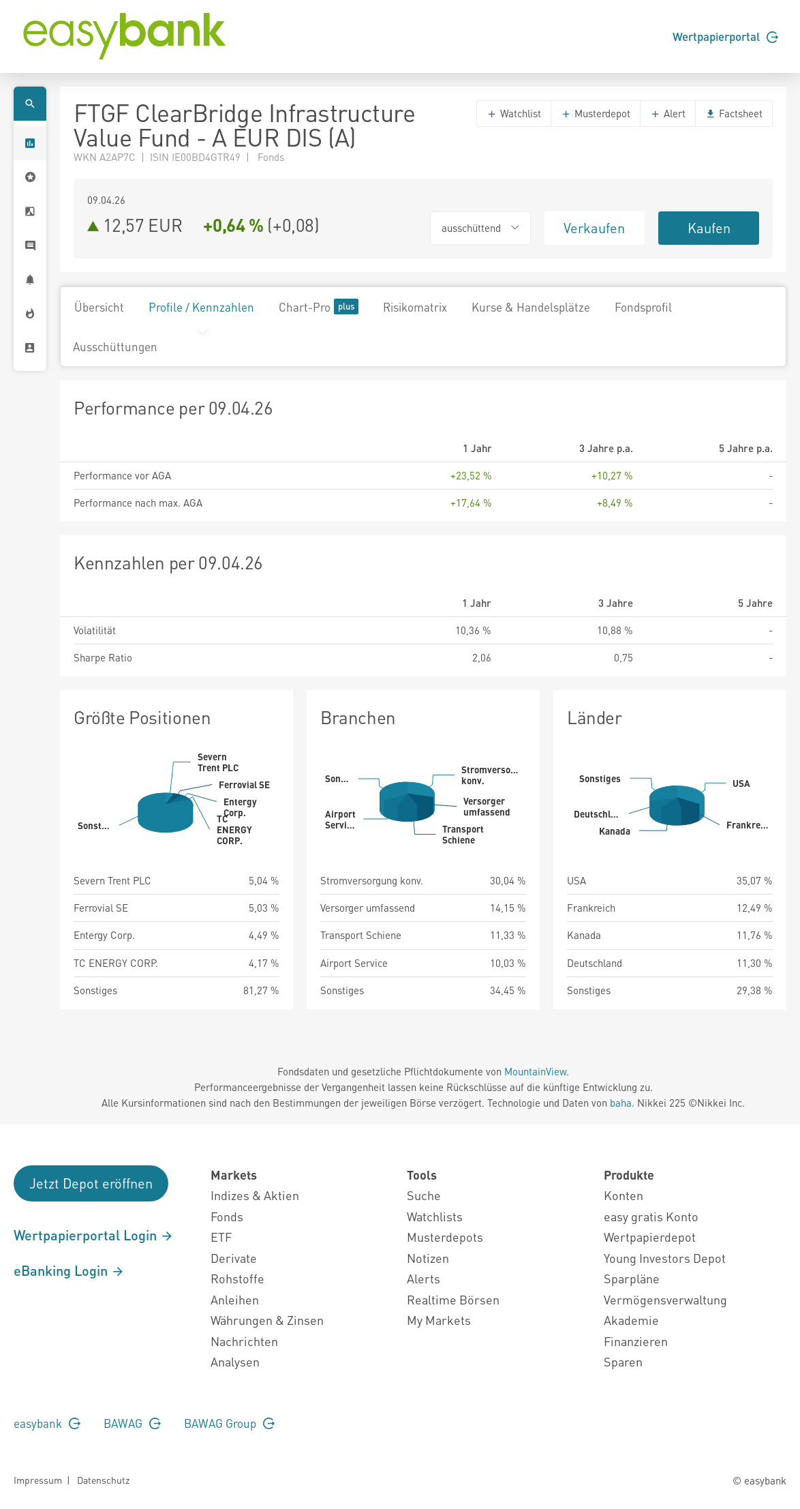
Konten (623, 1195)
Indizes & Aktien (255, 1195)
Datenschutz (103, 1480)
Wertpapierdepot (650, 1236)
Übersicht (99, 306)
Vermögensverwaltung (665, 1299)
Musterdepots (445, 1236)
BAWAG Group (229, 1423)
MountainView (535, 1071)
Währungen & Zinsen (267, 1320)
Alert (668, 113)
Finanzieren (636, 1341)
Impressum (38, 1480)
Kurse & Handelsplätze (531, 306)
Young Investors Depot (665, 1258)
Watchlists (435, 1216)
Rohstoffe (237, 1278)
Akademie (631, 1320)
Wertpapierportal (725, 36)
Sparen (623, 1361)
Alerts (423, 1278)
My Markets (439, 1320)
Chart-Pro (318, 306)
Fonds (227, 1216)
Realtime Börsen (453, 1299)
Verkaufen (594, 228)
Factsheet (734, 113)
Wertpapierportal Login (94, 1235)
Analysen (235, 1361)
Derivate (234, 1258)
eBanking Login (69, 1270)
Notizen (428, 1258)
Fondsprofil (643, 306)
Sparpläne (632, 1278)
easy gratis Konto (651, 1216)
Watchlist (514, 113)
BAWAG (132, 1423)
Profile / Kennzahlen (201, 306)
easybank (47, 1423)
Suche (424, 1195)
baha (621, 1102)
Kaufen (709, 228)
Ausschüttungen (115, 346)
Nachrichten (244, 1341)
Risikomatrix (415, 306)
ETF (221, 1236)
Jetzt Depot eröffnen (91, 1183)
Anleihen (235, 1299)
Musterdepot (595, 113)
